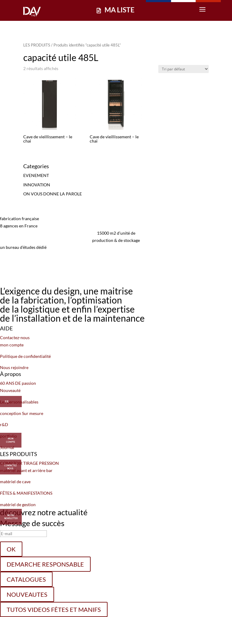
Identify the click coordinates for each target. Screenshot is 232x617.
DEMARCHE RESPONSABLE (45, 564)
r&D (4, 424)
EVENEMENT (36, 175)
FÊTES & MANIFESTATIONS (26, 493)
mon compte (12, 344)
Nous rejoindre (14, 367)
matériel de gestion (18, 504)
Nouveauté (10, 390)
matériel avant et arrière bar (26, 470)
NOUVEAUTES (27, 594)
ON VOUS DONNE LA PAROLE (52, 193)
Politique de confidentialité (25, 356)
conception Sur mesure (21, 413)
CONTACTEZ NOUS (10, 465)
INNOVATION (36, 184)
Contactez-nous (15, 337)
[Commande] (183, 69)
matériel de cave (15, 481)
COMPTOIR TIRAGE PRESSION (29, 463)
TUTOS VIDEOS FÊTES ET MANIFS (54, 609)
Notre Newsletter (11, 517)
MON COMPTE (10, 438)
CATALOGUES (26, 579)
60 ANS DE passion (18, 383)
